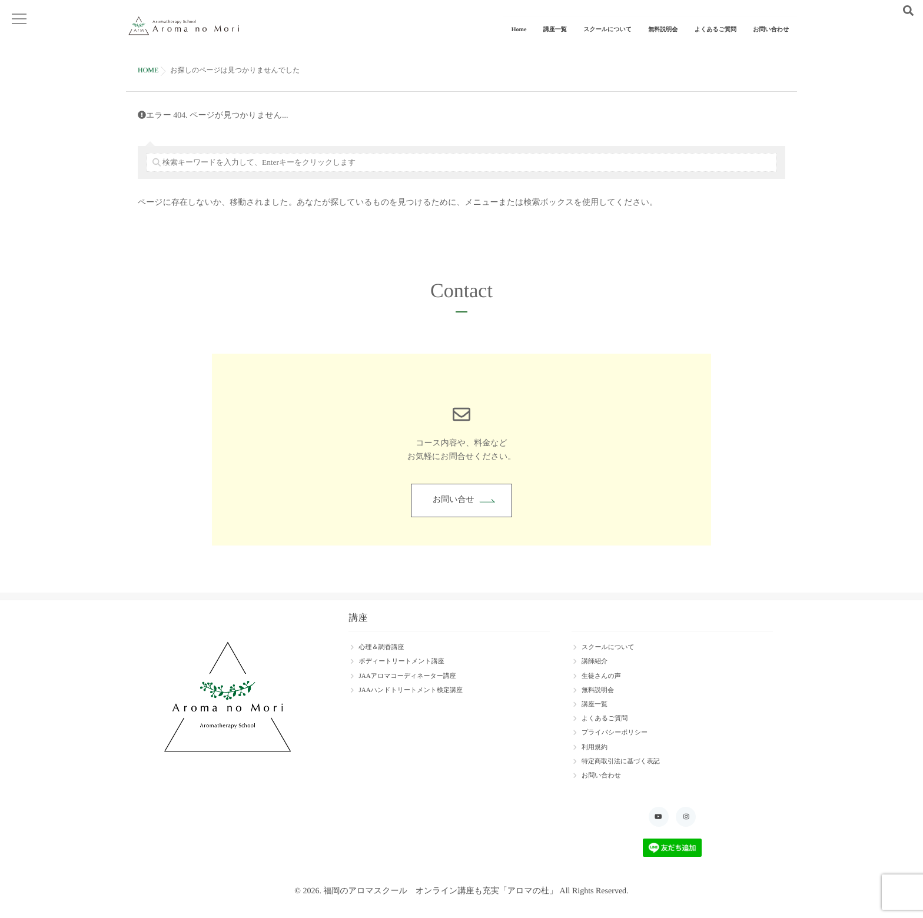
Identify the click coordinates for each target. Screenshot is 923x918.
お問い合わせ (773, 39)
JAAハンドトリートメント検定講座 (410, 690)
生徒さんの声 (601, 676)
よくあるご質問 (722, 39)
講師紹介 (594, 661)
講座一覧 (574, 39)
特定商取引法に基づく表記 (621, 761)
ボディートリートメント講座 (401, 661)
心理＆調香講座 (381, 647)
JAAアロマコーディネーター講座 (407, 676)
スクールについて (623, 39)
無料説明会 (674, 39)
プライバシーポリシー (615, 732)
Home (543, 39)
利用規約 (594, 747)
